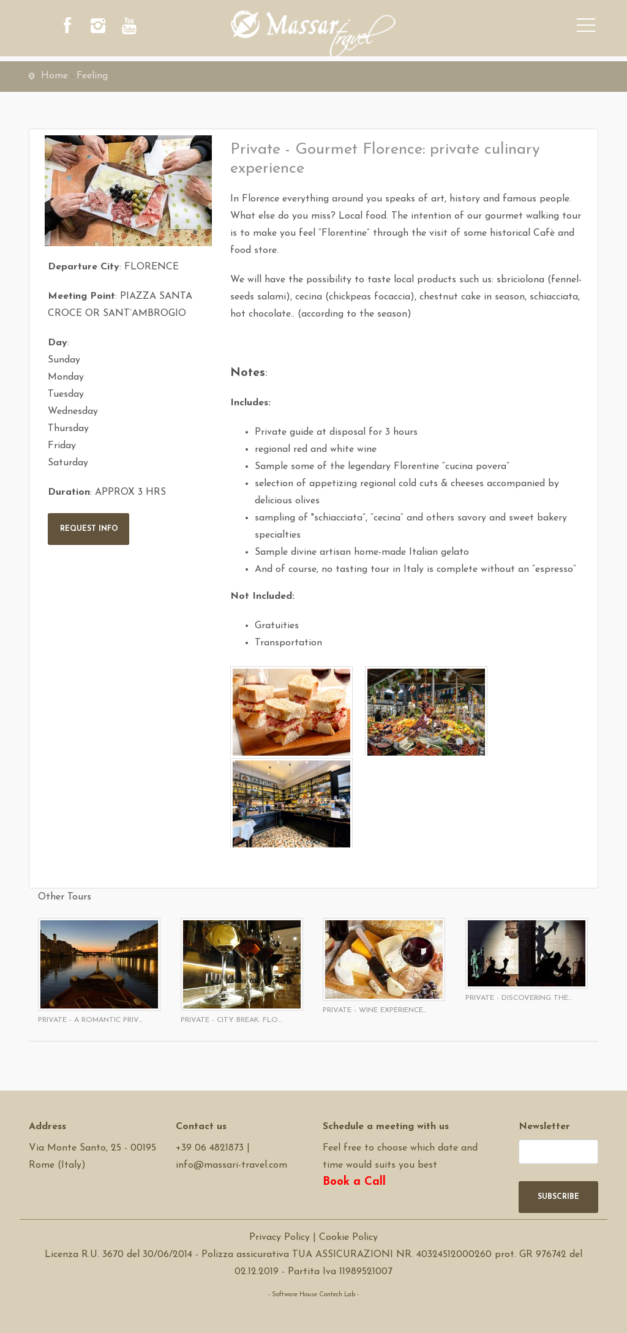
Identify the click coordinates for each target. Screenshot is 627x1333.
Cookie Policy (348, 1237)
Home (54, 76)
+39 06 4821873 (210, 1148)
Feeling (92, 76)
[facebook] (68, 27)
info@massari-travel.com (231, 1165)
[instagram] (102, 27)
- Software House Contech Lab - (313, 1294)
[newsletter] (558, 1152)
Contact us (201, 1127)
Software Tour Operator (314, 1312)
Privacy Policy (279, 1237)
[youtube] (136, 27)
